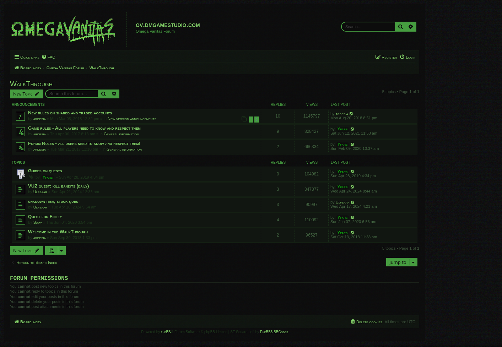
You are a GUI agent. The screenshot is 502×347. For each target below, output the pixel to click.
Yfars (343, 129)
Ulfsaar (40, 192)
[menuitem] (48, 57)
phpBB (166, 333)
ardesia (39, 118)
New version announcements (132, 118)
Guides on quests (45, 170)
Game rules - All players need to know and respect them (84, 128)
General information (121, 134)
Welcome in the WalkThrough (58, 231)
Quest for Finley (45, 216)
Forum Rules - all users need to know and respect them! (84, 143)
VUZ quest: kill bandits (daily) (58, 186)
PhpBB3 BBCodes (274, 333)
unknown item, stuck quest (54, 201)
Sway (37, 222)
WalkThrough (31, 84)
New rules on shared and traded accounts (70, 112)
